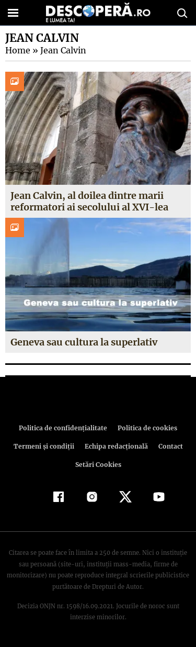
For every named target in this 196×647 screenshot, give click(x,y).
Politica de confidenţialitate (64, 428)
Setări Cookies (98, 464)
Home (17, 50)
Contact (169, 446)
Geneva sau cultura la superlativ (84, 342)
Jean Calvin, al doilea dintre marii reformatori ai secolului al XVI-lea (88, 201)
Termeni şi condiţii (45, 446)
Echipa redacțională (115, 446)
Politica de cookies (146, 428)
